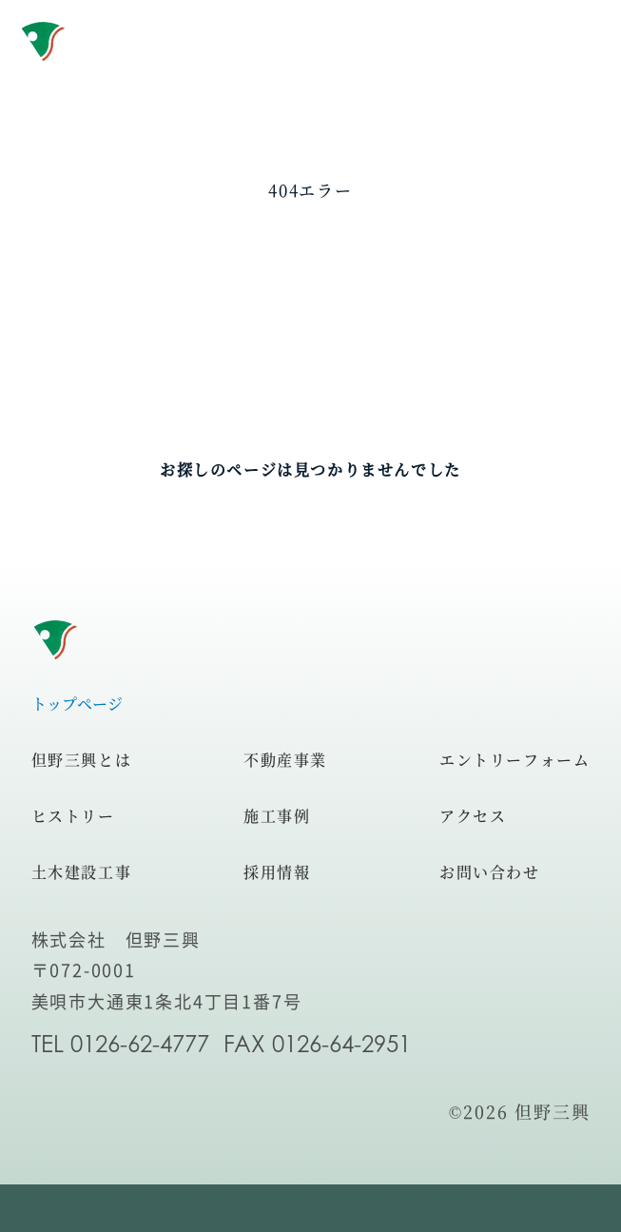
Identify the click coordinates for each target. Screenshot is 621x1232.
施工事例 (276, 816)
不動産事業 (285, 760)
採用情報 (276, 872)
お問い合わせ (489, 872)
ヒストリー (73, 816)
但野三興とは (81, 760)
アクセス (472, 816)
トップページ (77, 703)
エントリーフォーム (514, 760)
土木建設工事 (81, 872)
